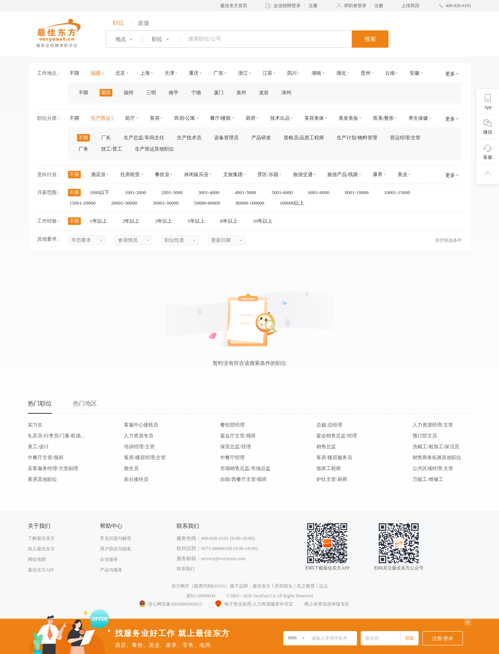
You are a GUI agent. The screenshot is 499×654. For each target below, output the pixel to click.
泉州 (241, 92)
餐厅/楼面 (220, 118)
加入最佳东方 (41, 549)
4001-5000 (248, 192)
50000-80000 (209, 203)
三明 (151, 92)
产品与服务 (111, 570)
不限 (74, 73)
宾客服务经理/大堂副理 (53, 468)
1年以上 (101, 221)
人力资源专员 (138, 436)
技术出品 (280, 118)
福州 (128, 92)
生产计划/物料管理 (357, 137)
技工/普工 (111, 149)
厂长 (106, 137)
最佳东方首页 (233, 5)
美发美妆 (348, 118)
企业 (143, 23)
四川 (292, 73)
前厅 (130, 118)
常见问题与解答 (116, 538)
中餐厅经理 (232, 457)
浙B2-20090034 (200, 595)
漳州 (286, 92)
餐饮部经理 (232, 425)
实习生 (35, 425)
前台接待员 (136, 479)
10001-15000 (399, 192)
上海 (145, 73)
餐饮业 (162, 174)
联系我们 (186, 568)
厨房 (251, 118)
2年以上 (133, 221)
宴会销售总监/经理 (336, 436)
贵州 (365, 73)
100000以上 (294, 203)
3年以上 (166, 221)
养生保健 (418, 118)
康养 (378, 174)
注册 (313, 5)
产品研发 (261, 137)
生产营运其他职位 (154, 149)
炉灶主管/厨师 (331, 479)
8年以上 (231, 221)
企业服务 (109, 559)
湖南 (316, 73)
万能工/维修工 (428, 479)
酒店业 (98, 174)
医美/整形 (383, 118)
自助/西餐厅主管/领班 (243, 479)
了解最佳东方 (41, 538)
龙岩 (264, 92)
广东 (218, 73)
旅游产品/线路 (342, 174)
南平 (173, 92)
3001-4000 (211, 192)
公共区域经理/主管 (433, 468)
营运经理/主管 (405, 137)
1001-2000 (138, 192)
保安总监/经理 (235, 446)
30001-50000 (168, 203)
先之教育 (306, 586)
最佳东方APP (41, 570)
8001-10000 (359, 192)
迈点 (323, 586)
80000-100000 (252, 203)
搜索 (370, 39)
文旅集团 (233, 174)
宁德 (196, 92)
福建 (96, 73)
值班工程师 (328, 468)
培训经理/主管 (139, 446)
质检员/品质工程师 (304, 137)
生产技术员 (189, 137)
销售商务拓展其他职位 (437, 457)
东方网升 (180, 586)
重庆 (194, 73)
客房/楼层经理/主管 (145, 457)
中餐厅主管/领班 (46, 457)
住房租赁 (130, 174)
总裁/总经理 (329, 425)
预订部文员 (425, 436)
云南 (390, 73)
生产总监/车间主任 (144, 137)
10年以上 (265, 221)
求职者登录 (355, 5)
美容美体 (314, 118)
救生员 (131, 468)
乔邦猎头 (284, 586)
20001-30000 (126, 203)
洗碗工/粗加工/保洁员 (436, 446)
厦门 (219, 92)
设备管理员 (226, 137)
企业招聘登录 (287, 5)
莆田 (106, 92)
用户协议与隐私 (116, 549)
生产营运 (100, 118)
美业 (402, 174)
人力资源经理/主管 (433, 425)
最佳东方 (262, 586)
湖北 (341, 73)
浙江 (243, 73)
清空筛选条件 (448, 240)
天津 (169, 73)
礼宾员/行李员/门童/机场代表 (57, 436)
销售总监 (326, 446)
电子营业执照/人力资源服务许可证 (253, 604)
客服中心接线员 (141, 425)
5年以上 (199, 221)
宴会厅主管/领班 (238, 436)
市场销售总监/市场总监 (245, 468)
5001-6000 (285, 192)
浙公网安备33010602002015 (170, 604)
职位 (118, 23)
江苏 (267, 73)
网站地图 (37, 559)
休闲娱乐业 (196, 174)
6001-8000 (321, 192)
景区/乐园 (267, 174)
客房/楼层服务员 (334, 457)
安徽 (414, 73)
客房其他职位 (42, 479)
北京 (120, 73)
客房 (155, 118)
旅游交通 (303, 174)
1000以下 (102, 192)
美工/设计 (38, 446)
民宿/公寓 (184, 118)
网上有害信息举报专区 (326, 604)
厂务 (83, 149)
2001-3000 (175, 192)
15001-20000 (85, 203)
